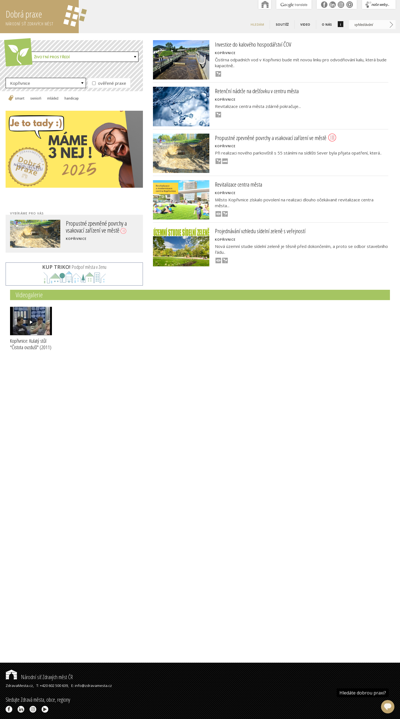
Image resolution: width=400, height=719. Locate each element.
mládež (53, 98)
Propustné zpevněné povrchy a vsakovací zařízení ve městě (96, 226)
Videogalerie (29, 294)
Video (305, 24)
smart (20, 98)
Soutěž (282, 24)
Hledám (257, 24)
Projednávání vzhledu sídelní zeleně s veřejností (260, 231)
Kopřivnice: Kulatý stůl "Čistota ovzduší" (30, 344)
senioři (35, 98)
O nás (327, 24)
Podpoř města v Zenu (74, 267)
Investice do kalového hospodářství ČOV (253, 44)
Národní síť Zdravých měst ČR (39, 677)
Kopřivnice (20, 83)
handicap (71, 98)
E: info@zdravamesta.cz (91, 685)
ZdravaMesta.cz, (20, 685)
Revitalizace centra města (238, 184)
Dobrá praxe (42, 16)
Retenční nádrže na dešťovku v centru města (257, 91)
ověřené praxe (109, 83)
